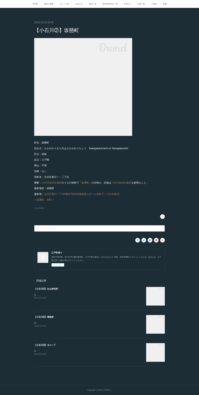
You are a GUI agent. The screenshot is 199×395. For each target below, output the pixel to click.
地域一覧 (92, 4)
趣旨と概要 (48, 4)
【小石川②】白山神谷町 (46, 289)
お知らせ (79, 4)
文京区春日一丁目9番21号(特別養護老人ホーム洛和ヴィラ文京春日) (82, 194)
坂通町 (85, 182)
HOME (35, 4)
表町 (49, 199)
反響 (165, 4)
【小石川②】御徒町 (44, 317)
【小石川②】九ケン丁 (45, 345)
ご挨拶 (154, 4)
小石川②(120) (39, 208)
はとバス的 (64, 4)
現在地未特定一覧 (110, 4)
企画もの (127, 4)
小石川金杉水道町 (52, 182)
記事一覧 (141, 4)
